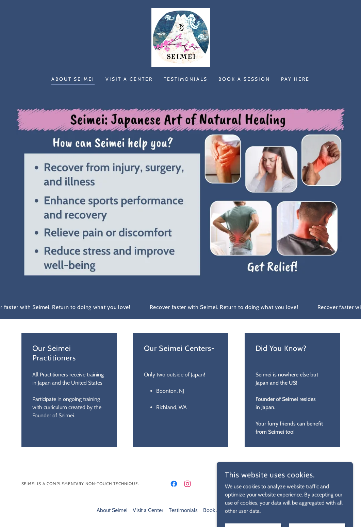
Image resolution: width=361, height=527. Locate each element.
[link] (180, 37)
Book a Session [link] (244, 79)
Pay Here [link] (295, 79)
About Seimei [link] (73, 79)
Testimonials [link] (186, 79)
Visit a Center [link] (129, 79)
